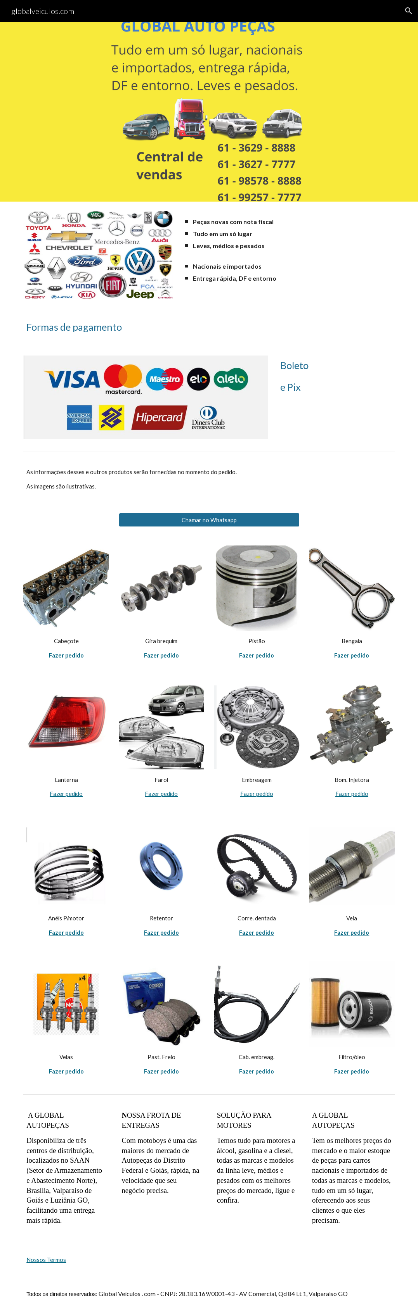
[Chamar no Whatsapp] (209, 520)
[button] (408, 11)
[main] (288, 233)
